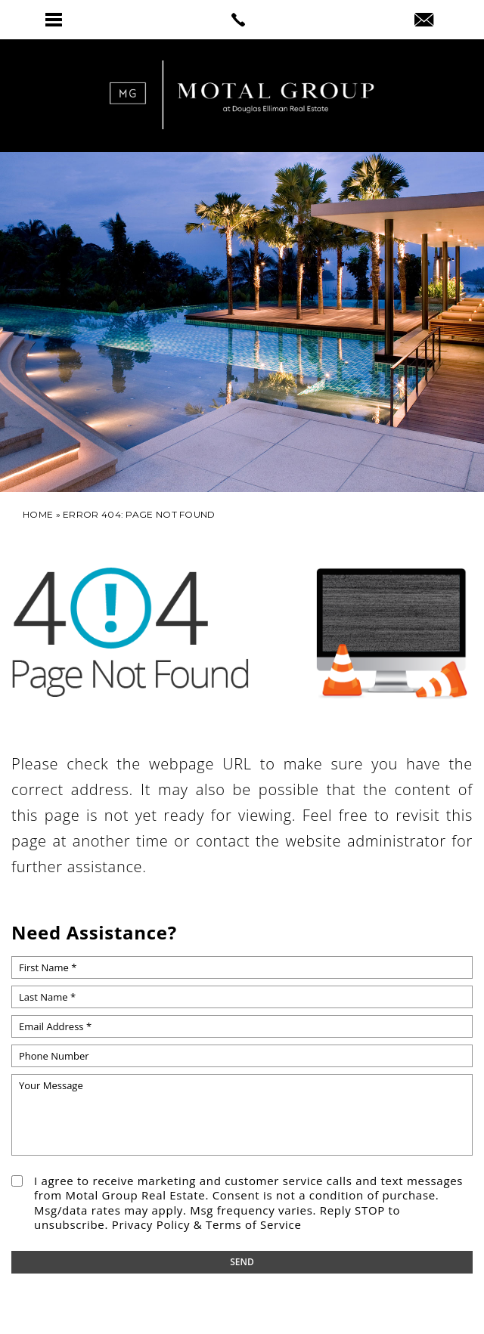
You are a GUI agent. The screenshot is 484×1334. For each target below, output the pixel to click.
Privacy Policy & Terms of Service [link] (207, 1224)
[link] (242, 19)
